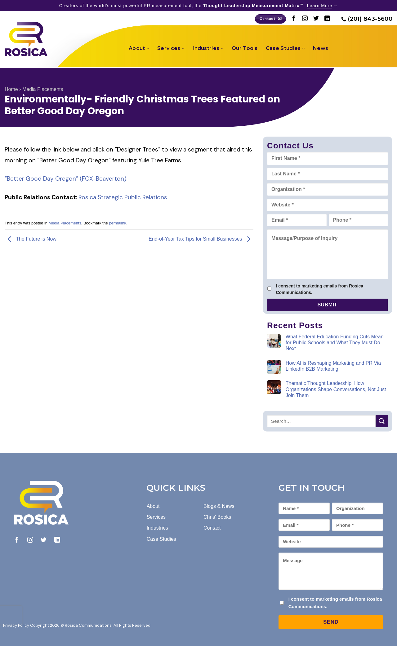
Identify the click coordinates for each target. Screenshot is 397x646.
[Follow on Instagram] (305, 19)
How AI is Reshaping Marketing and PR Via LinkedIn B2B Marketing (333, 366)
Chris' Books (217, 517)
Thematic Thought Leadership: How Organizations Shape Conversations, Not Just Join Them (336, 389)
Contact (212, 528)
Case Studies (285, 48)
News (320, 48)
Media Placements (42, 89)
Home (11, 89)
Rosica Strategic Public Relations (122, 197)
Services (171, 48)
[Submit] (382, 421)
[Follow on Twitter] (316, 19)
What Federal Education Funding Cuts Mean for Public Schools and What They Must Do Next (335, 342)
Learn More (319, 5)
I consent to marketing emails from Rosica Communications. (319, 289)
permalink (117, 223)
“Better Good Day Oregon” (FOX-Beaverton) (66, 179)
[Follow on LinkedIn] (327, 19)
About (139, 48)
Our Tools (245, 48)
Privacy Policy (16, 625)
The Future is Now (30, 239)
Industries (208, 48)
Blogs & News (218, 506)
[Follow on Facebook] (294, 19)
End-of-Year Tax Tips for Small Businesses (201, 239)
